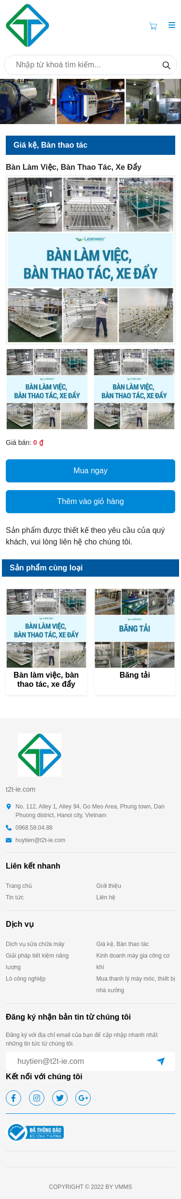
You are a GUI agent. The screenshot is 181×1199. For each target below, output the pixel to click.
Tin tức (15, 897)
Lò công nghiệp (25, 978)
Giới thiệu (109, 886)
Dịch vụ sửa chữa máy (35, 944)
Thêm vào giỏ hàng (90, 501)
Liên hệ (106, 897)
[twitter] (60, 1098)
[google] (83, 1098)
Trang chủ (19, 886)
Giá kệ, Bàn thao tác (123, 944)
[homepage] (27, 25)
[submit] (160, 1061)
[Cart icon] (155, 25)
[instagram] (36, 1098)
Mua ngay (90, 471)
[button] (171, 25)
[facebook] (13, 1098)
